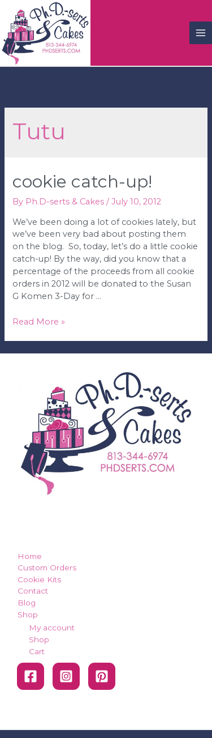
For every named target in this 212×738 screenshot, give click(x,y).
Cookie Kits (39, 579)
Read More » (38, 322)
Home (30, 556)
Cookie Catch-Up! (82, 181)
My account (52, 627)
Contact (33, 590)
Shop (28, 614)
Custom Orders (47, 567)
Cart (37, 651)
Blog (27, 602)
